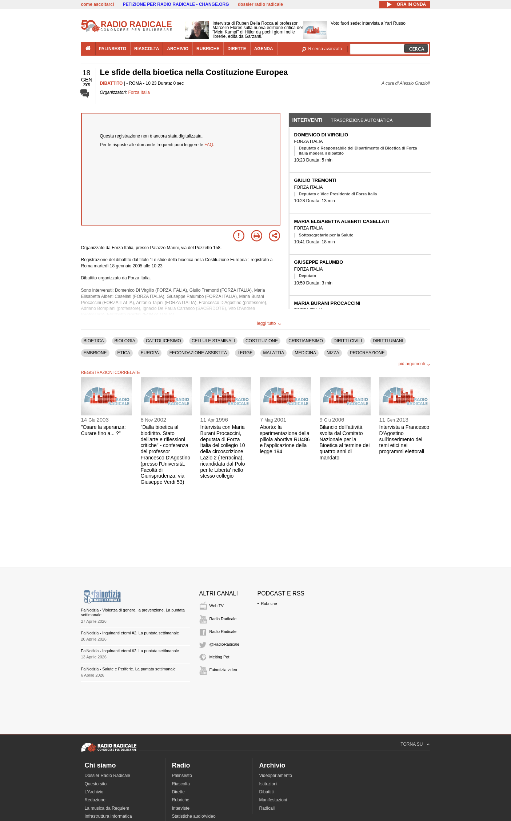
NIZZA (333, 352)
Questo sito (96, 783)
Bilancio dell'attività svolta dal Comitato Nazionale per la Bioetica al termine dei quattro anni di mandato (345, 442)
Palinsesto (182, 775)
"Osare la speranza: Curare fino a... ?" (103, 430)
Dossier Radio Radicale (107, 775)
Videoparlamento (275, 775)
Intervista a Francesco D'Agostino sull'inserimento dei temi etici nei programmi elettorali (404, 439)
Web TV (216, 605)
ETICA (123, 352)
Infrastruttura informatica (108, 816)
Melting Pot (219, 657)
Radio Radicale (223, 619)
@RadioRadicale (224, 644)
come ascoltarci (97, 4)
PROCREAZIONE (367, 352)
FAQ (208, 144)
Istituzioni (268, 783)
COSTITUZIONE (261, 340)
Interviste (181, 808)
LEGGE (244, 352)
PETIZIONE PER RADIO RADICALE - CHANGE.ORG (176, 4)
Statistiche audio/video (194, 816)
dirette (236, 48)
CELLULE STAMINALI (213, 340)
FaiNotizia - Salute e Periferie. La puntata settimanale (128, 669)
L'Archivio (94, 791)
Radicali (267, 808)
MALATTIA (273, 352)
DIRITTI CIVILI (348, 340)
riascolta (146, 48)
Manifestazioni (273, 799)
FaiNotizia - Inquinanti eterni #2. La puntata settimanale (130, 633)
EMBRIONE (95, 352)
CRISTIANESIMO (305, 340)
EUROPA (150, 352)
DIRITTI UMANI (388, 340)
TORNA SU (411, 744)
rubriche (207, 48)
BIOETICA (94, 340)
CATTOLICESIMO (163, 340)
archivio (177, 48)
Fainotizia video (223, 669)
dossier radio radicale (260, 4)
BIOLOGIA (125, 340)
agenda (263, 48)
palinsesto (113, 48)
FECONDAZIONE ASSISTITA (198, 352)
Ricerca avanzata (325, 48)
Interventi (307, 120)
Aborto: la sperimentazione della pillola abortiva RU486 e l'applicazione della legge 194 (285, 439)
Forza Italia (139, 92)
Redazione (95, 799)
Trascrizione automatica (362, 120)
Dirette (178, 791)
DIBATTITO (111, 83)
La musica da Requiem (107, 808)
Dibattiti (266, 791)
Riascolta (181, 783)
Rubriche (269, 603)
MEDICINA (305, 352)
